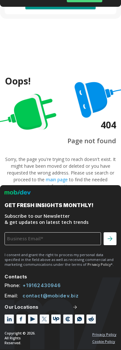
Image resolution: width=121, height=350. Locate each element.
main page (57, 179)
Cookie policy (103, 341)
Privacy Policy (104, 334)
